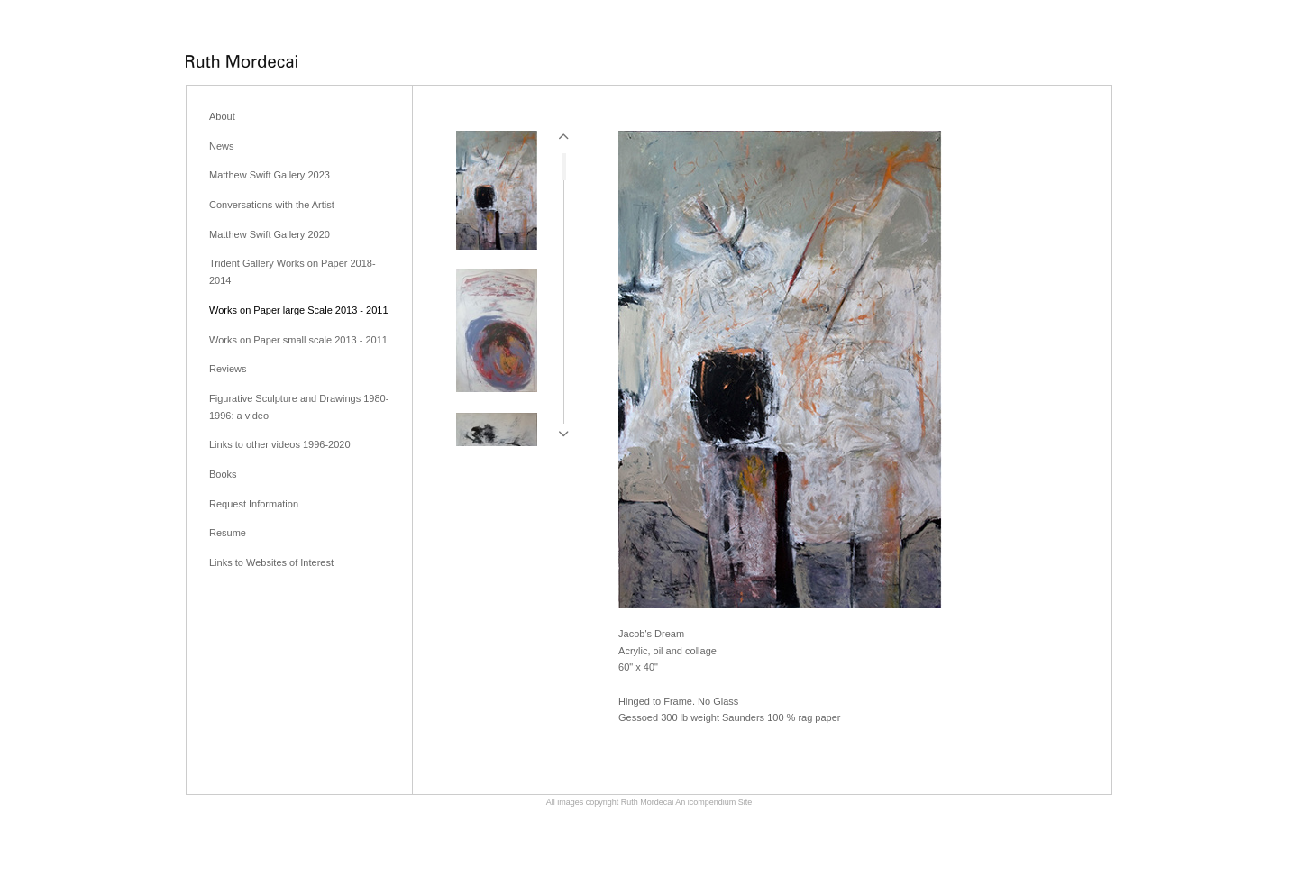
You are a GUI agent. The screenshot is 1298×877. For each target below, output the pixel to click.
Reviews (228, 368)
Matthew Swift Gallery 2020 (269, 234)
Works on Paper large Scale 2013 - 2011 (298, 310)
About (222, 116)
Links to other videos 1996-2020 (280, 444)
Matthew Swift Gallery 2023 (269, 174)
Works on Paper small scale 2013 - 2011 (298, 339)
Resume (227, 532)
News (221, 146)
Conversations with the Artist (271, 204)
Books (223, 474)
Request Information (253, 503)
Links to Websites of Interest (271, 562)
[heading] (241, 62)
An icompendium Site (713, 802)
